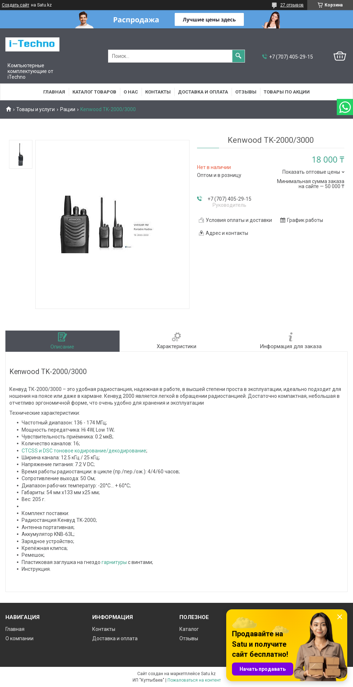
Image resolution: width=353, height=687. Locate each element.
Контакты (158, 92)
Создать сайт (15, 5)
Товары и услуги (35, 109)
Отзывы (245, 92)
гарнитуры (114, 562)
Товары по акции (287, 92)
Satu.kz (208, 673)
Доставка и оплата (203, 92)
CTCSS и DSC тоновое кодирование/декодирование (84, 451)
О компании (19, 638)
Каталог (189, 629)
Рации (67, 109)
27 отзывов (292, 5)
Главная (54, 92)
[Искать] (238, 56)
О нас (131, 92)
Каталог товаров (94, 92)
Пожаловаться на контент (194, 680)
